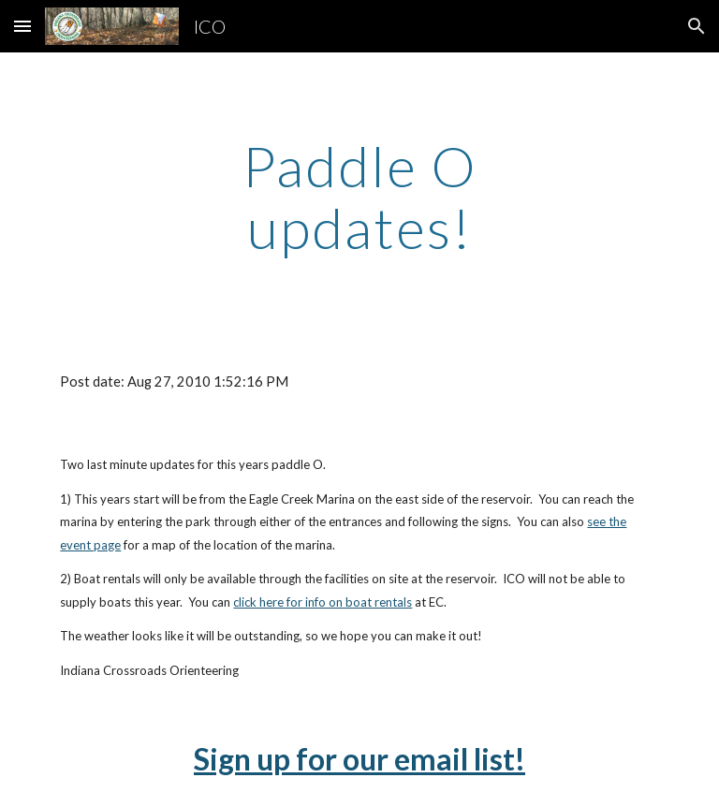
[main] (359, 196)
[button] (22, 25)
